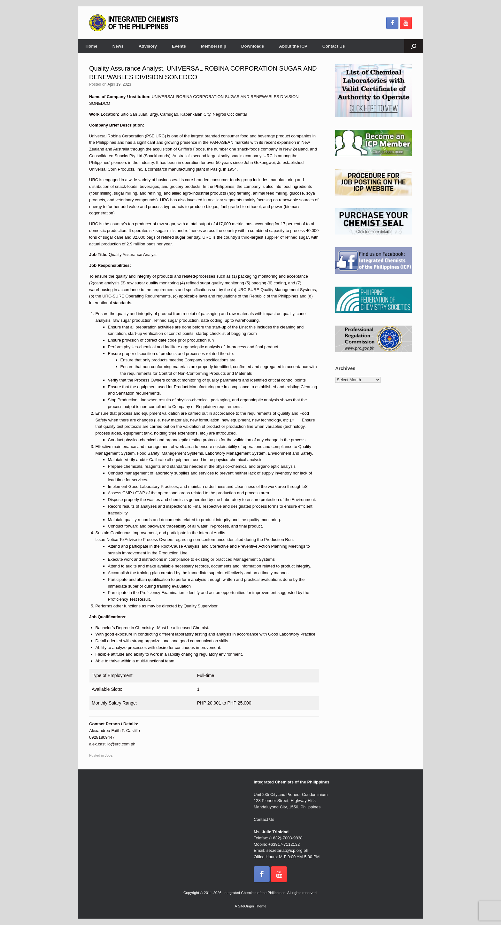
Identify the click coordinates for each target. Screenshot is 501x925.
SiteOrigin (246, 906)
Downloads (252, 46)
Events (179, 46)
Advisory (148, 46)
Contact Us (333, 46)
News (118, 46)
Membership (213, 46)
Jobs (108, 755)
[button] (413, 46)
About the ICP (293, 46)
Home (91, 46)
